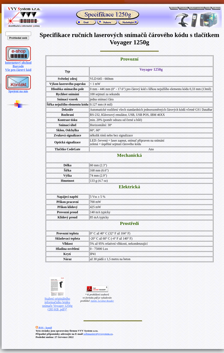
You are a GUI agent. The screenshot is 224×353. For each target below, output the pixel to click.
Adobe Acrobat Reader (102, 300)
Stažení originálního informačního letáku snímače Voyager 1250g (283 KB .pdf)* (57, 302)
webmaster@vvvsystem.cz (98, 333)
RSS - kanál (44, 327)
